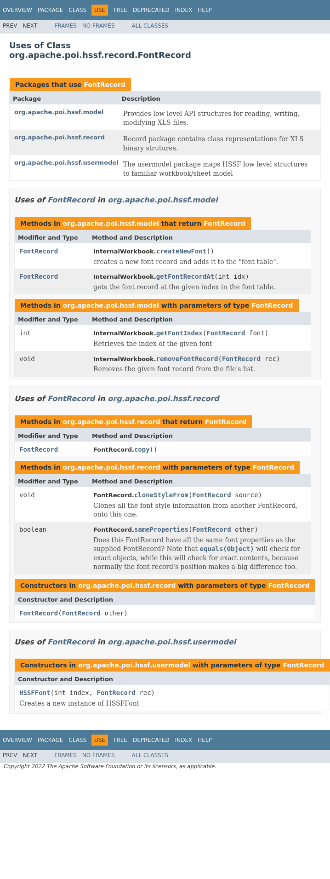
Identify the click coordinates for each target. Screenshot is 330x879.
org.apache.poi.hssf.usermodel (66, 162)
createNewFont (181, 251)
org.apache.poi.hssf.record (59, 137)
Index (184, 10)
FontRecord (104, 84)
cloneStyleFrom (161, 495)
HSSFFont (34, 692)
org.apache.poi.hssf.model (58, 112)
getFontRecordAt (185, 276)
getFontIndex (179, 333)
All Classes (150, 26)
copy (142, 449)
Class (77, 10)
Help (205, 10)
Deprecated (151, 10)
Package (50, 10)
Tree (120, 10)
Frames (65, 26)
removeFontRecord (187, 358)
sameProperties (161, 529)
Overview (17, 10)
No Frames (98, 26)
